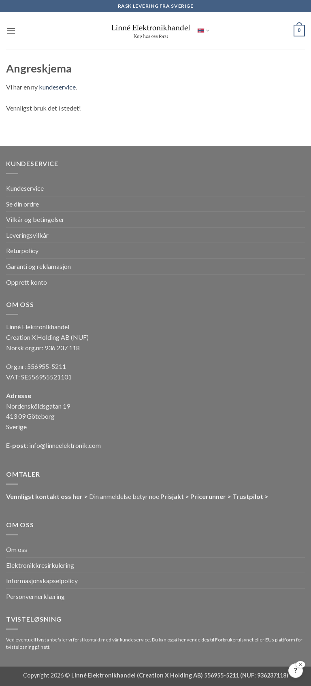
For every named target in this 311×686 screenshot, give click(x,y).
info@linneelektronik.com (65, 445)
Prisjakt (172, 496)
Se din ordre (22, 204)
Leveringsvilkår (27, 235)
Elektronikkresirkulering (40, 565)
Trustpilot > (250, 496)
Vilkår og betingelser (35, 219)
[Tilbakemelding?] (295, 670)
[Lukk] (300, 664)
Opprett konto (26, 282)
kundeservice (57, 87)
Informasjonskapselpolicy (42, 580)
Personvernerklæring (35, 596)
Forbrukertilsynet (234, 640)
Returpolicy (22, 250)
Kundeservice (25, 188)
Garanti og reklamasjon (38, 266)
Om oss (16, 549)
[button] (11, 30)
